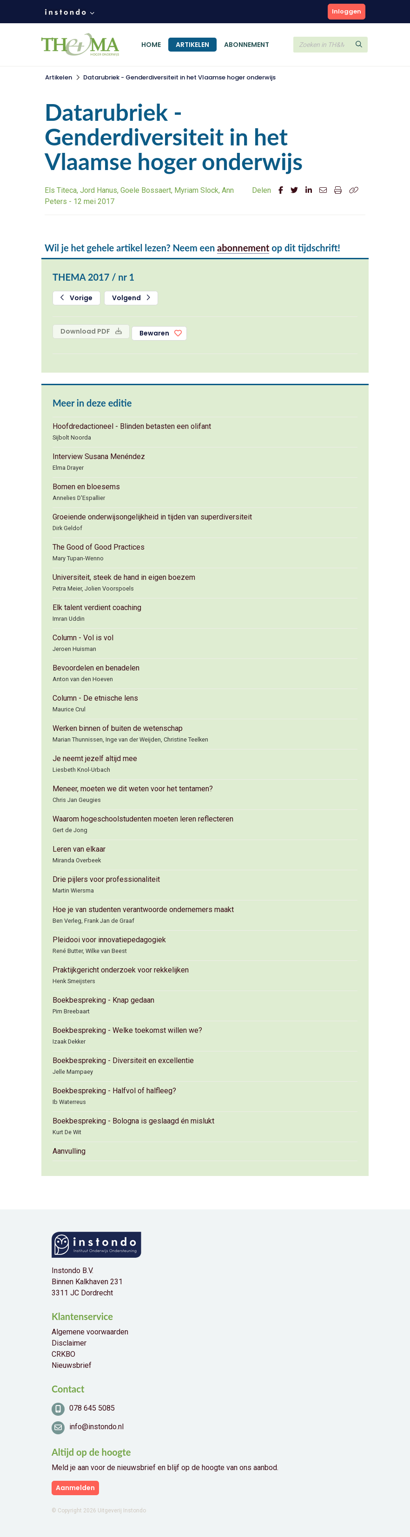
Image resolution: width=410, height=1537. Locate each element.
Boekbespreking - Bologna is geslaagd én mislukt (133, 1121)
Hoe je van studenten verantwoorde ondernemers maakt (143, 909)
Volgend (131, 297)
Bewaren (154, 333)
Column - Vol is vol (83, 637)
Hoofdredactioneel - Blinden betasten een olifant (132, 426)
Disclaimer (69, 1343)
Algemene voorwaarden (90, 1331)
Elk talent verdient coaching (97, 607)
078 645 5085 (92, 1408)
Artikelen (192, 44)
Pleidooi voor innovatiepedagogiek (109, 939)
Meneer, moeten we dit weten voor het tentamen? (133, 788)
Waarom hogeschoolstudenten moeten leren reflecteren (143, 818)
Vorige (76, 297)
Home (151, 44)
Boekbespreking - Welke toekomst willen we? (127, 1030)
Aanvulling (69, 1151)
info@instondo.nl (96, 1426)
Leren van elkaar (79, 849)
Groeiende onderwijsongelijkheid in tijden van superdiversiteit (152, 516)
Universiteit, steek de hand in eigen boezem (124, 577)
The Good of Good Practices (99, 547)
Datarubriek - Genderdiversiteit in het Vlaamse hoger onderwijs (179, 77)
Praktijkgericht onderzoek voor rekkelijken (121, 970)
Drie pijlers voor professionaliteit (106, 879)
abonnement (243, 247)
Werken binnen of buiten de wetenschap (118, 728)
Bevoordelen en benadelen (96, 667)
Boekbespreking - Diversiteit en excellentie (123, 1060)
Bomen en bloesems (86, 486)
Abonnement (246, 44)
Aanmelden (75, 1487)
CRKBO (63, 1354)
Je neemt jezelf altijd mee (95, 758)
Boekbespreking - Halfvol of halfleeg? (114, 1090)
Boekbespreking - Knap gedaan (103, 1000)
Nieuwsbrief (72, 1365)
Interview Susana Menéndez (99, 456)
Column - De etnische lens (95, 698)
